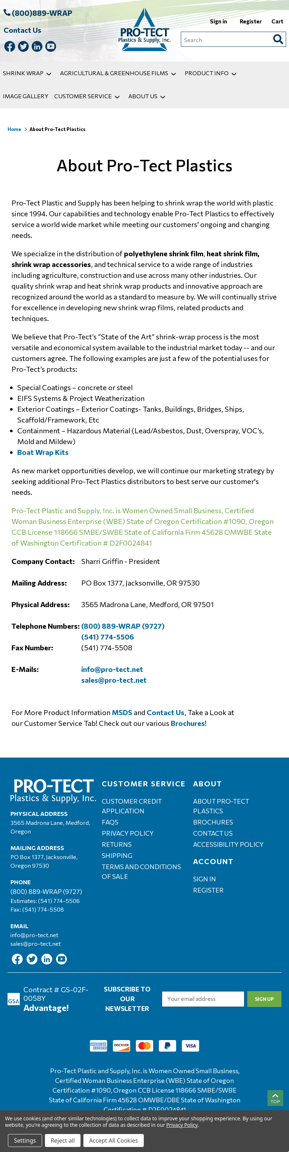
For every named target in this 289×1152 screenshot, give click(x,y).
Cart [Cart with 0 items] (277, 21)
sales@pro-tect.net (114, 680)
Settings (25, 1140)
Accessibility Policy (228, 844)
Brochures (188, 723)
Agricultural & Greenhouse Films (119, 72)
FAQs (110, 822)
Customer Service (88, 95)
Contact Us (22, 30)
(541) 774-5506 (107, 636)
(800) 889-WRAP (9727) (123, 626)
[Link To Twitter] (23, 47)
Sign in (219, 21)
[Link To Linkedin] (37, 47)
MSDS (122, 712)
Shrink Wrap (28, 72)
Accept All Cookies (113, 1140)
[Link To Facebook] (9, 47)
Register (251, 21)
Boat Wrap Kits (43, 452)
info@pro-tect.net (112, 669)
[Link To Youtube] (50, 47)
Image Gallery (26, 95)
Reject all (63, 1140)
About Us (148, 95)
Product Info (212, 72)
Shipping (117, 855)
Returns (117, 844)
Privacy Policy (128, 833)
